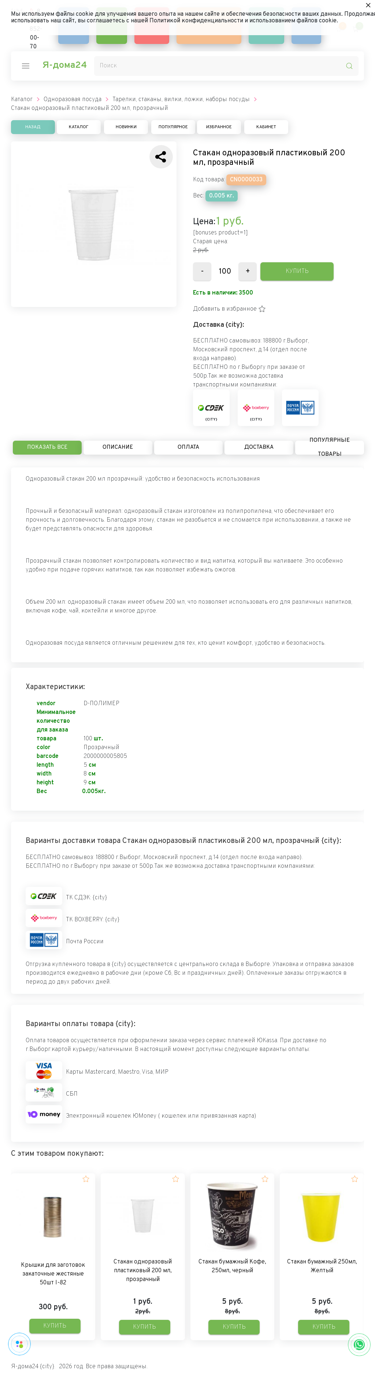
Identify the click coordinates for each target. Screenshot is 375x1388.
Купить (297, 271)
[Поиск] (226, 66)
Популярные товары (329, 448)
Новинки (126, 127)
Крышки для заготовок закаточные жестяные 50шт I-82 (53, 1274)
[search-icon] (349, 66)
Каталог (79, 127)
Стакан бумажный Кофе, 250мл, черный (232, 1266)
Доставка (259, 447)
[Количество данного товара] (225, 271)
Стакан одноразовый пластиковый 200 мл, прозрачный (143, 1270)
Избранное (219, 127)
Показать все (47, 447)
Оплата (188, 447)
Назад (33, 127)
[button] (229, 309)
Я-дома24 (64, 65)
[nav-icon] (25, 66)
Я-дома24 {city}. (33, 1366)
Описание (118, 447)
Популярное (173, 127)
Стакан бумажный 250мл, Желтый (322, 1266)
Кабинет (266, 127)
